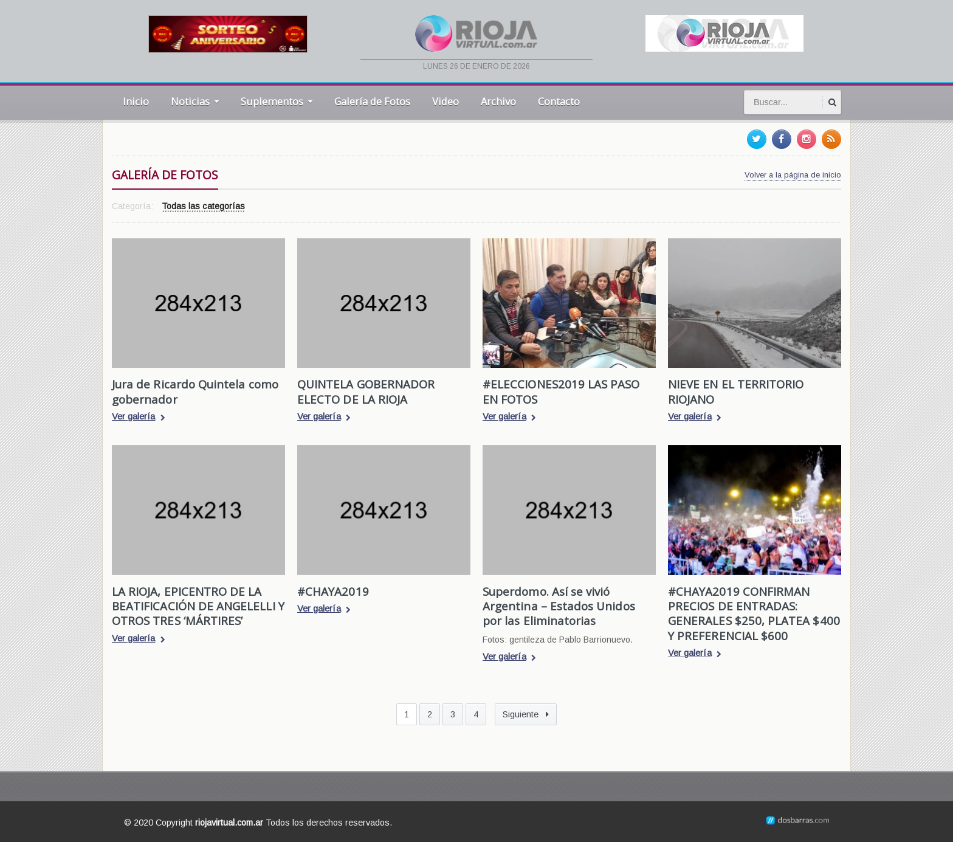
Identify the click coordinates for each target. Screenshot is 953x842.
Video (445, 101)
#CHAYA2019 (332, 591)
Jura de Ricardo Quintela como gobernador (194, 391)
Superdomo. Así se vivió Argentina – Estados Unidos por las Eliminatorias (558, 606)
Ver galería (138, 418)
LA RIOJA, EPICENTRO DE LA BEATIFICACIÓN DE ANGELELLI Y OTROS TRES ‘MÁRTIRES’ (197, 606)
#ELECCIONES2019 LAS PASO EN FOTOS (561, 391)
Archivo (498, 101)
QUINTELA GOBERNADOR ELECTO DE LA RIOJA (365, 391)
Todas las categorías (203, 206)
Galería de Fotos (372, 101)
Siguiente (526, 714)
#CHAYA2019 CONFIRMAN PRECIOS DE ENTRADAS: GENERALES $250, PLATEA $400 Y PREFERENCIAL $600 (753, 613)
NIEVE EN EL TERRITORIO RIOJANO (735, 391)
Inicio (136, 101)
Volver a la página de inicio (793, 174)
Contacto (559, 101)
